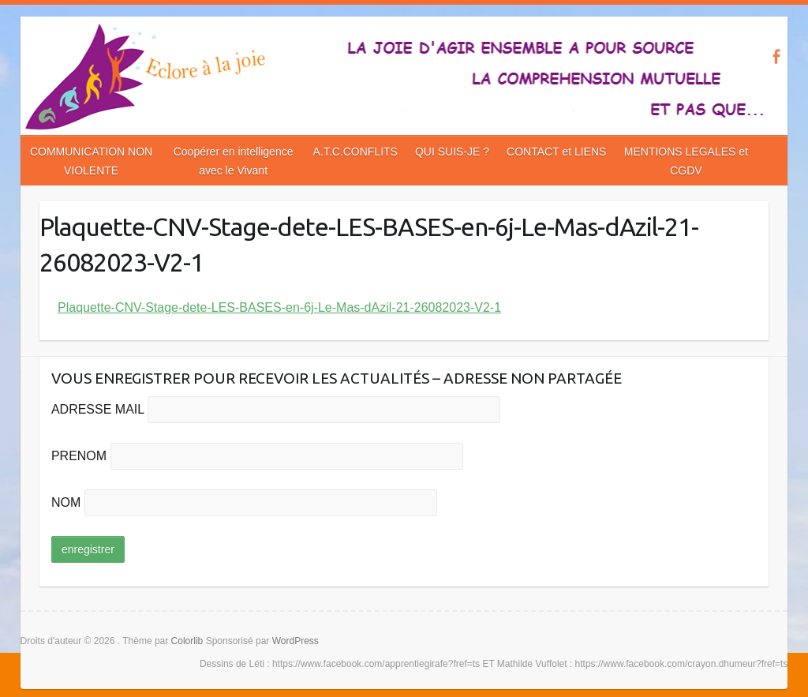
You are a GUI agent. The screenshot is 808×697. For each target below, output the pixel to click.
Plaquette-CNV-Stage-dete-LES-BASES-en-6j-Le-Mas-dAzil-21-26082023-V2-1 (279, 307)
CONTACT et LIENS (556, 151)
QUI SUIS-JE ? (452, 151)
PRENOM (79, 456)
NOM (65, 502)
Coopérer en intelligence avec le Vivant (234, 161)
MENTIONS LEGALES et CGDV (686, 161)
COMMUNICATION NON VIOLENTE (91, 161)
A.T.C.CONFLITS (355, 151)
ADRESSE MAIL (97, 409)
